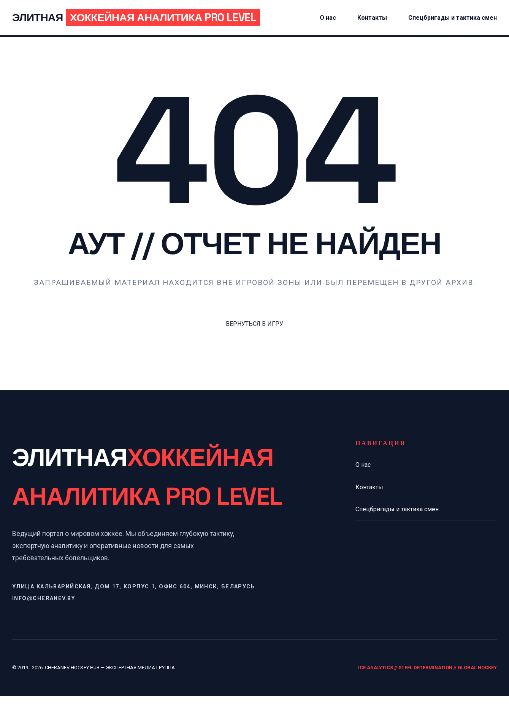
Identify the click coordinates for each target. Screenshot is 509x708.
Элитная (185, 23)
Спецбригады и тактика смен (486, 23)
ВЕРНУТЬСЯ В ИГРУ (254, 336)
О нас (363, 476)
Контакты (429, 13)
